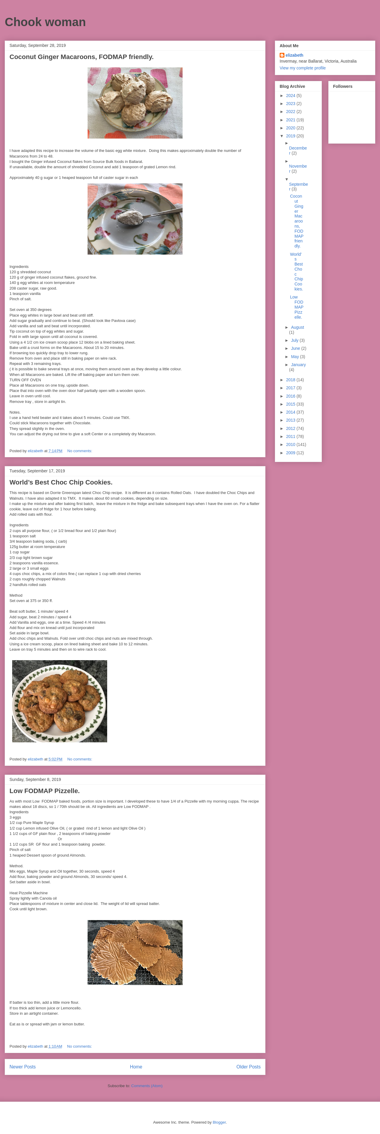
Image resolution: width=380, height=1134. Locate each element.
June (296, 348)
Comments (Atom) (146, 1086)
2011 (291, 436)
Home (136, 1066)
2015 (291, 404)
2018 (291, 379)
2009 (291, 452)
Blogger (219, 1122)
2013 (291, 420)
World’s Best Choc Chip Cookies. (61, 482)
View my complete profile (303, 68)
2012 (291, 428)
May (295, 356)
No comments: (80, 451)
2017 (291, 387)
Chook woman (45, 21)
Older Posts (249, 1066)
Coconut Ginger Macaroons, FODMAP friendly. (82, 57)
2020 (291, 128)
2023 (291, 103)
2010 (291, 444)
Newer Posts (23, 1066)
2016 (291, 396)
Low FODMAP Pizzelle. (45, 791)
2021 (291, 119)
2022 (291, 111)
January (298, 364)
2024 (291, 95)
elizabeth (294, 55)
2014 (291, 412)
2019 (291, 136)
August (297, 327)
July (295, 340)
